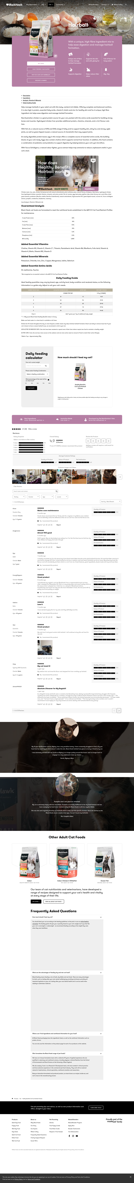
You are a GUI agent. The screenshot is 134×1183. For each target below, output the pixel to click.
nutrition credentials (97, 420)
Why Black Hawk (32, 5)
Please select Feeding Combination (36, 371)
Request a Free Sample (56, 1132)
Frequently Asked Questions (39, 1135)
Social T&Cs (34, 1141)
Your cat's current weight (33, 362)
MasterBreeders (94, 5)
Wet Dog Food (16, 1129)
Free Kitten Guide (54, 1129)
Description (26, 96)
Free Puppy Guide (54, 1126)
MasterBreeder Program (75, 1123)
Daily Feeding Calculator (41, 69)
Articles (51, 1123)
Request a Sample (41, 80)
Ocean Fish (105, 881)
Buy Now (36, 901)
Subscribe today (96, 1108)
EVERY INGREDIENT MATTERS (34, 420)
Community (60, 5)
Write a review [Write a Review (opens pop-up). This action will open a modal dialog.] (32, 429)
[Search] (126, 5)
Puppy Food (15, 1126)
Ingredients (26, 98)
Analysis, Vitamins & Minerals (32, 100)
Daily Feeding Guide (29, 103)
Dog (44, 5)
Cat (51, 5)
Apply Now (71, 1126)
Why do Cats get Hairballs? (41, 75)
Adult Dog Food (16, 1123)
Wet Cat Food (16, 1141)
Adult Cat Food (16, 1135)
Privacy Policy (71, 1149)
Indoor (29, 881)
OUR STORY (65, 420)
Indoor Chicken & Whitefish (67, 881)
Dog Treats (15, 1132)
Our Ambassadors (73, 1132)
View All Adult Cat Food (53, 901)
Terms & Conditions (79, 1149)
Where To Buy (34, 1132)
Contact (105, 5)
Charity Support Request (38, 1138)
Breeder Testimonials (74, 1129)
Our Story (33, 1126)
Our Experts (34, 1129)
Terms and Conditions (34, 1179)
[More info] (48, 380)
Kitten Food (15, 1138)
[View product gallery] (55, 56)
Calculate (31, 388)
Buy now (41, 63)
